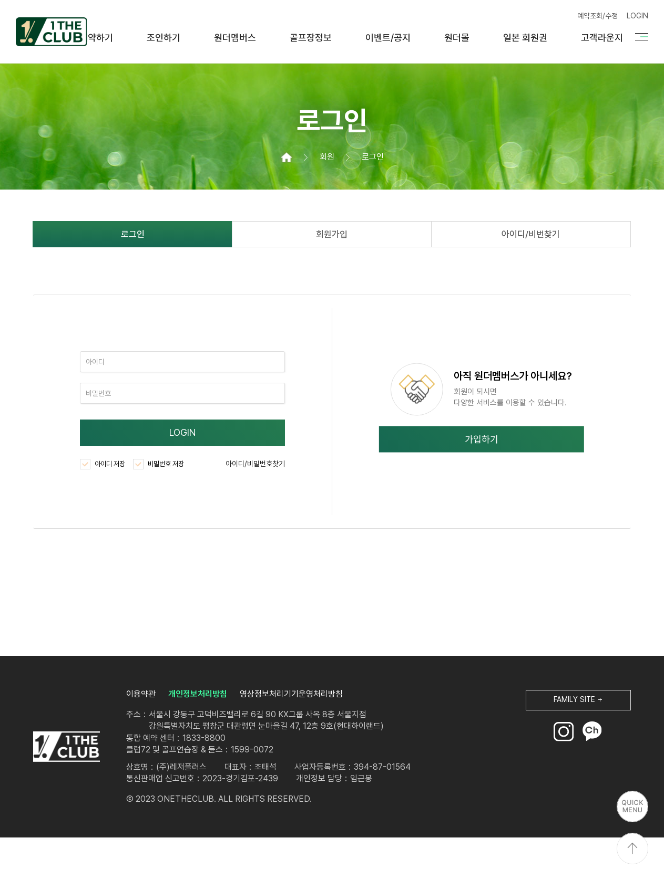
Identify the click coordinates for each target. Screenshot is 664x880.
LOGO (66, 746)
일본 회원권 (525, 38)
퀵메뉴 (632, 806)
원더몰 (456, 38)
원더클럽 (51, 31)
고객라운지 (602, 38)
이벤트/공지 (388, 38)
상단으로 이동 (632, 848)
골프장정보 (311, 38)
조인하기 (163, 38)
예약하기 (96, 38)
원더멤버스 (235, 38)
